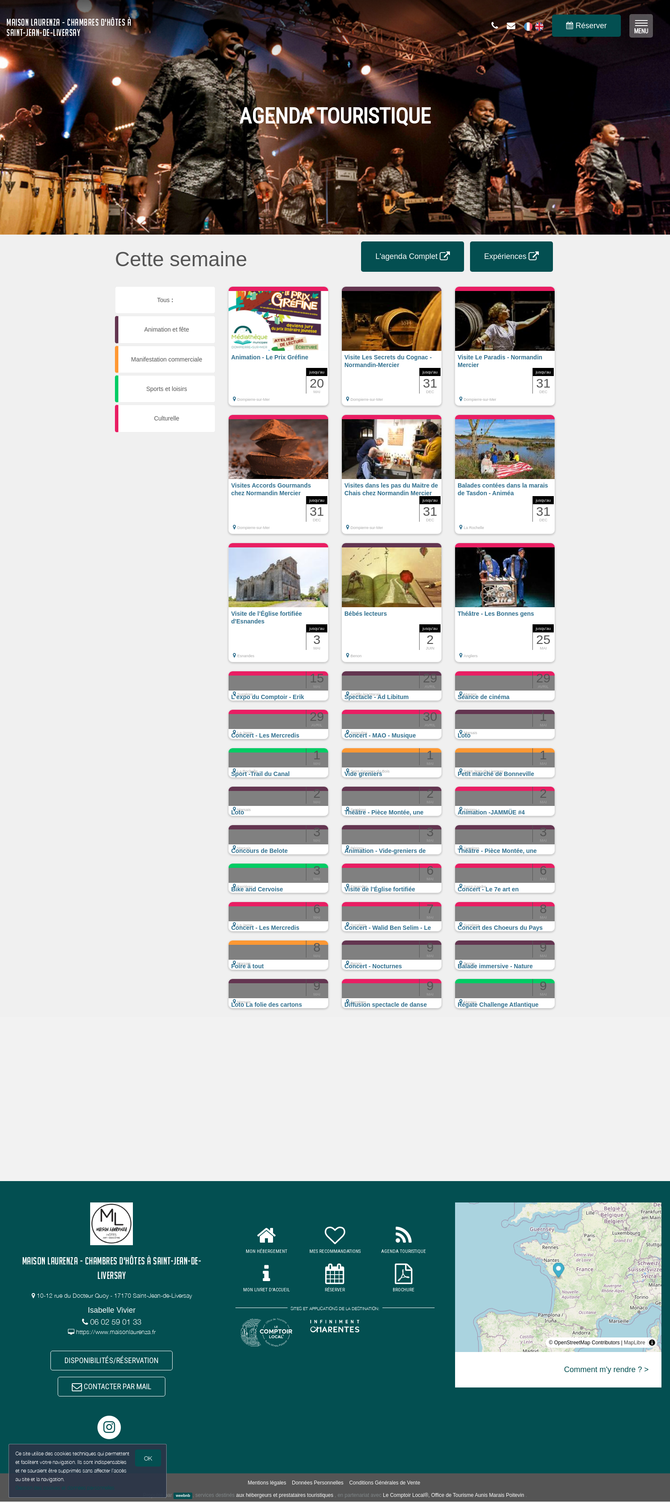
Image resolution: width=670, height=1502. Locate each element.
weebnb (183, 1496)
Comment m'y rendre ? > (606, 1369)
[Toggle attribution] (652, 1342)
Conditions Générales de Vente (384, 1483)
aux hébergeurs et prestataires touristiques (284, 1496)
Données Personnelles (318, 1483)
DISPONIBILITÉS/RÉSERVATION (112, 1360)
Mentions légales (267, 1483)
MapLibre (634, 1343)
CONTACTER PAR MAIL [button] (111, 1386)
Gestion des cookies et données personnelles (65, 1487)
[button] (278, 350)
